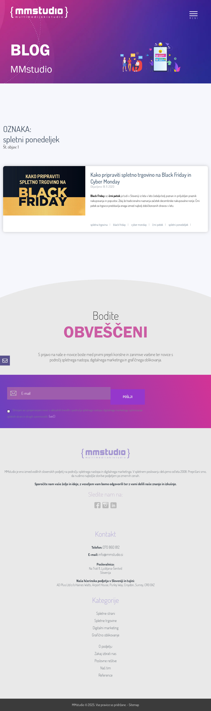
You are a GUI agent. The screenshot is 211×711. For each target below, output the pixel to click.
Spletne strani (105, 613)
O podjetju (105, 646)
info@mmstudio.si (110, 554)
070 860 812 (111, 547)
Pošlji (127, 397)
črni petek (157, 224)
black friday (119, 224)
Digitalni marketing (105, 627)
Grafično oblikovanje (105, 635)
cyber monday (139, 224)
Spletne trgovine (105, 620)
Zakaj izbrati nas (105, 653)
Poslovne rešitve (106, 660)
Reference (105, 675)
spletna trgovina (99, 224)
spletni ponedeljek (178, 224)
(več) (52, 416)
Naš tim (105, 668)
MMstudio (78, 705)
